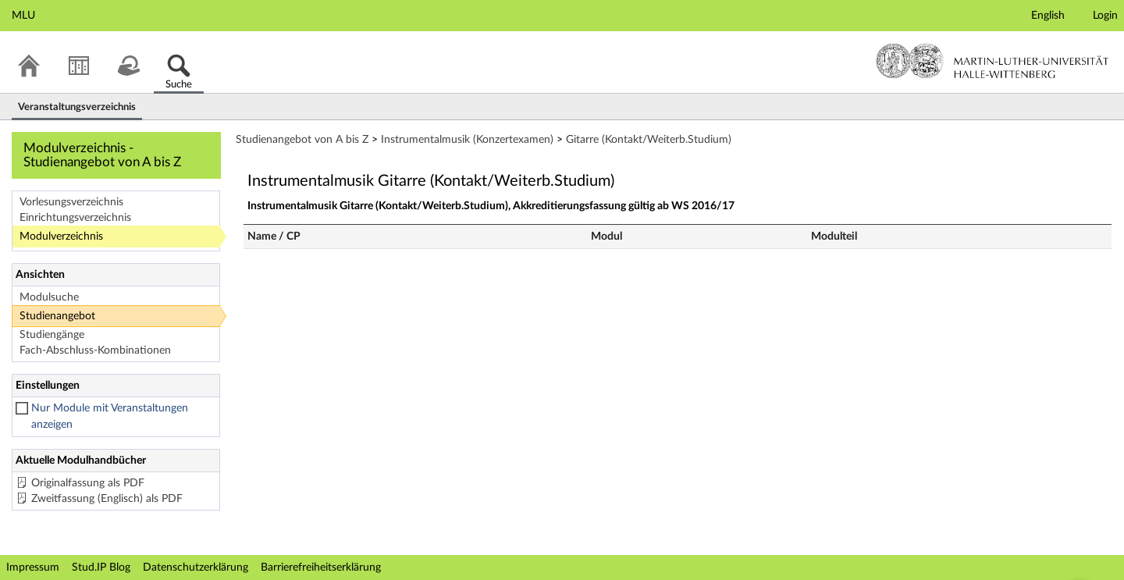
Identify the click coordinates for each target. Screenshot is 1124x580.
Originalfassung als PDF (87, 483)
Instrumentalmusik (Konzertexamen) (467, 139)
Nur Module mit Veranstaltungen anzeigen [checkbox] (109, 416)
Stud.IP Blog (101, 567)
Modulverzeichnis (61, 236)
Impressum (32, 567)
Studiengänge (52, 334)
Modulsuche (49, 297)
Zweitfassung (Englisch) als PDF (107, 498)
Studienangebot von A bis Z (302, 139)
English (1048, 15)
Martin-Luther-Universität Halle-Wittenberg (992, 60)
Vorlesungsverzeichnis (71, 202)
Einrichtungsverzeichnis (75, 217)
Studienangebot (57, 316)
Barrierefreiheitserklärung (321, 567)
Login (1105, 15)
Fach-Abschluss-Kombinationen (95, 350)
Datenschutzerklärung (195, 567)
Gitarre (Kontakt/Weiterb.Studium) (648, 139)
